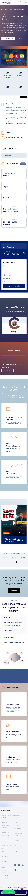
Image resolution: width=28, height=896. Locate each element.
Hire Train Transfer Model (11, 618)
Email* (4, 272)
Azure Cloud (4, 854)
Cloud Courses (18, 831)
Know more (8, 630)
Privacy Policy (4, 875)
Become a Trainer (5, 838)
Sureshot (16, 854)
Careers (3, 867)
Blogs (15, 851)
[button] (14, 617)
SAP (2, 848)
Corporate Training (9, 637)
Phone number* (6, 278)
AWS (2, 851)
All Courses (17, 825)
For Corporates (5, 832)
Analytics (16, 840)
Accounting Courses (19, 838)
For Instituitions (5, 835)
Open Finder (14, 590)
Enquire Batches (7, 370)
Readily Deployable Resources (12, 642)
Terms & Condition (6, 872)
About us (3, 865)
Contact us (4, 870)
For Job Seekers (5, 830)
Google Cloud (4, 856)
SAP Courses (17, 828)
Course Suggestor (18, 848)
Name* (4, 265)
